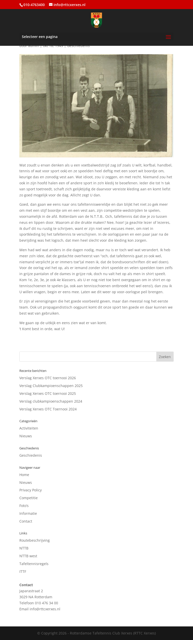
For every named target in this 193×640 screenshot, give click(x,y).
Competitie (28, 497)
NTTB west (28, 555)
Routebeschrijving (34, 540)
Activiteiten (28, 428)
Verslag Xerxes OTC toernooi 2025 (47, 393)
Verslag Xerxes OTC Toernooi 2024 (48, 409)
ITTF (22, 571)
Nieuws (25, 436)
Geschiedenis (30, 455)
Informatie (28, 513)
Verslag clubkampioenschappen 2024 (50, 401)
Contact (25, 521)
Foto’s (24, 505)
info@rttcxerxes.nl (45, 609)
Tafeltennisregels (34, 563)
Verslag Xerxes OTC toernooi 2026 (47, 377)
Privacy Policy (30, 490)
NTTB (23, 548)
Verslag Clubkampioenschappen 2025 (51, 385)
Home (24, 474)
